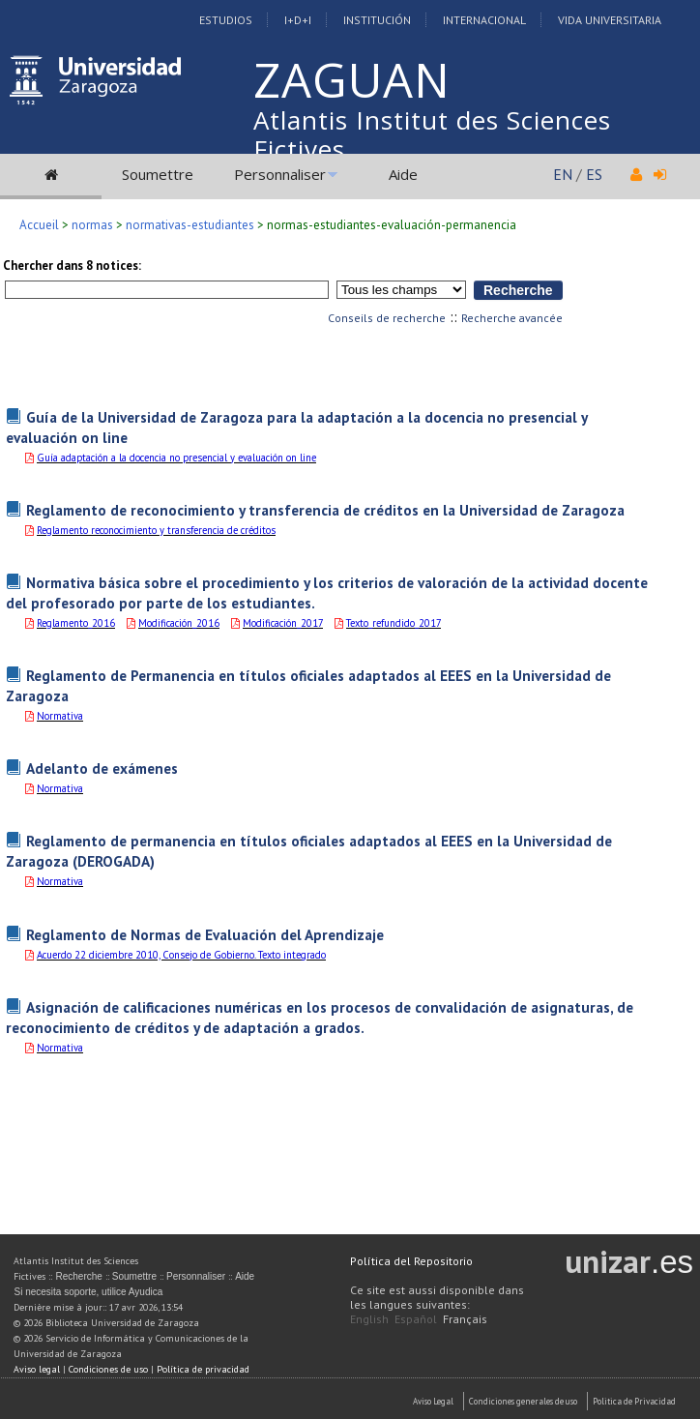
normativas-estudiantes (190, 225)
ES (594, 174)
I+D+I (297, 20)
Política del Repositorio (411, 1261)
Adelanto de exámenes (102, 768)
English (369, 1319)
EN (562, 174)
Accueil (39, 225)
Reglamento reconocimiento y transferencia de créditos (156, 530)
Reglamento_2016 (76, 623)
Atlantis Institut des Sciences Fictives (432, 134)
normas (92, 225)
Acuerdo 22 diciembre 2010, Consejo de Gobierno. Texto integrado (181, 954)
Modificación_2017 (283, 623)
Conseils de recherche (387, 317)
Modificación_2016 (178, 623)
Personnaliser (280, 174)
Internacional (484, 20)
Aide (403, 174)
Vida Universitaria (609, 20)
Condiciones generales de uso (523, 1401)
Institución (377, 20)
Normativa (60, 716)
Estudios (225, 20)
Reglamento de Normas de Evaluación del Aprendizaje (205, 934)
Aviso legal (37, 1369)
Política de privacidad (203, 1369)
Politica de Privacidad (634, 1401)
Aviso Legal (433, 1401)
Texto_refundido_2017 (393, 623)
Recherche (78, 1276)
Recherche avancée (512, 317)
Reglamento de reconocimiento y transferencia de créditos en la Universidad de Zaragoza (325, 509)
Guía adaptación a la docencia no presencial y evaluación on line (176, 457)
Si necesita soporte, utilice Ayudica (88, 1291)
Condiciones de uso (108, 1369)
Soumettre (157, 174)
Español (415, 1319)
